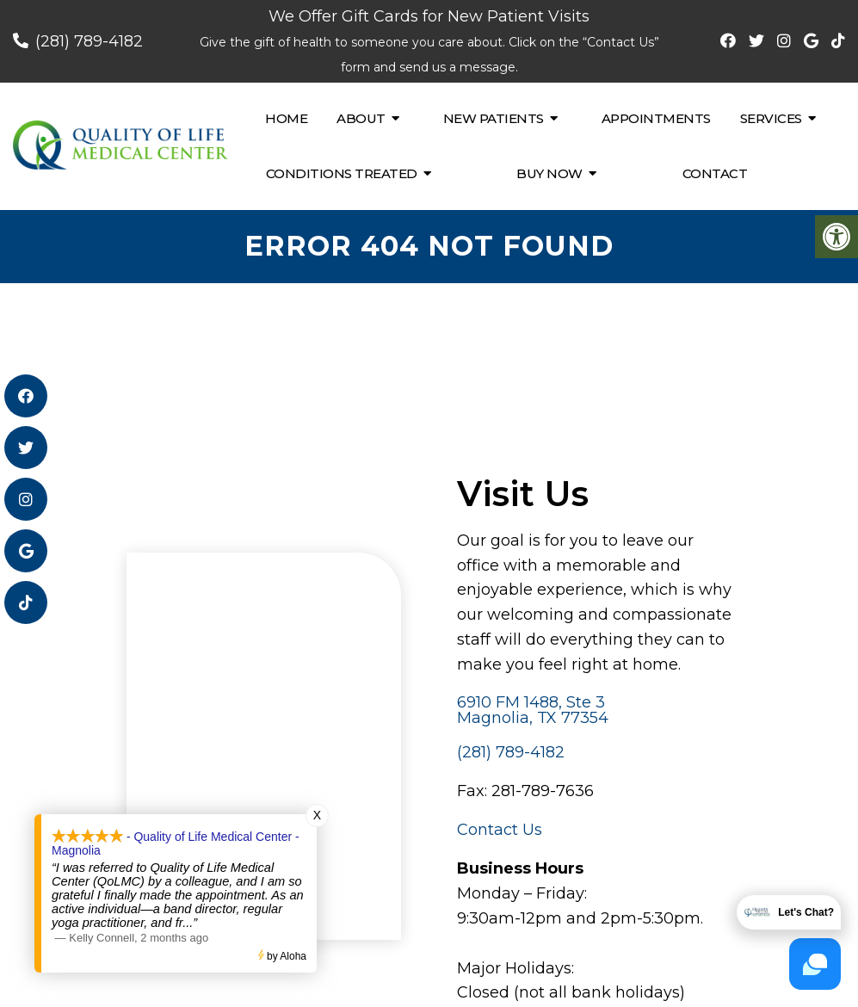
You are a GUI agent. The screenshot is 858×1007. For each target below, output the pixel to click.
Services (771, 118)
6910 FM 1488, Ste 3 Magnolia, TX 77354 (532, 710)
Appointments (656, 118)
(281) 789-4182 (89, 41)
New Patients (493, 118)
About (361, 118)
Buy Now (549, 173)
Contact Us (499, 829)
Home (286, 118)
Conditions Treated (341, 173)
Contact (715, 173)
